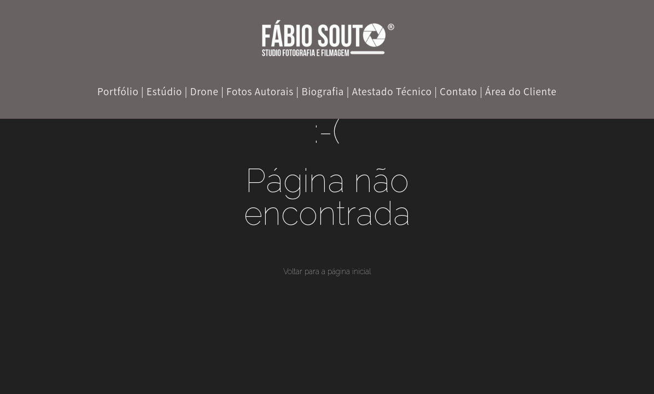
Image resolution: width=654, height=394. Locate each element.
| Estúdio (161, 91)
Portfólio (118, 91)
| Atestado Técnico (389, 91)
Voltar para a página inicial (327, 271)
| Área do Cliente (518, 91)
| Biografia (320, 91)
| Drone (202, 91)
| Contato (455, 91)
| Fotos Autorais (257, 91)
